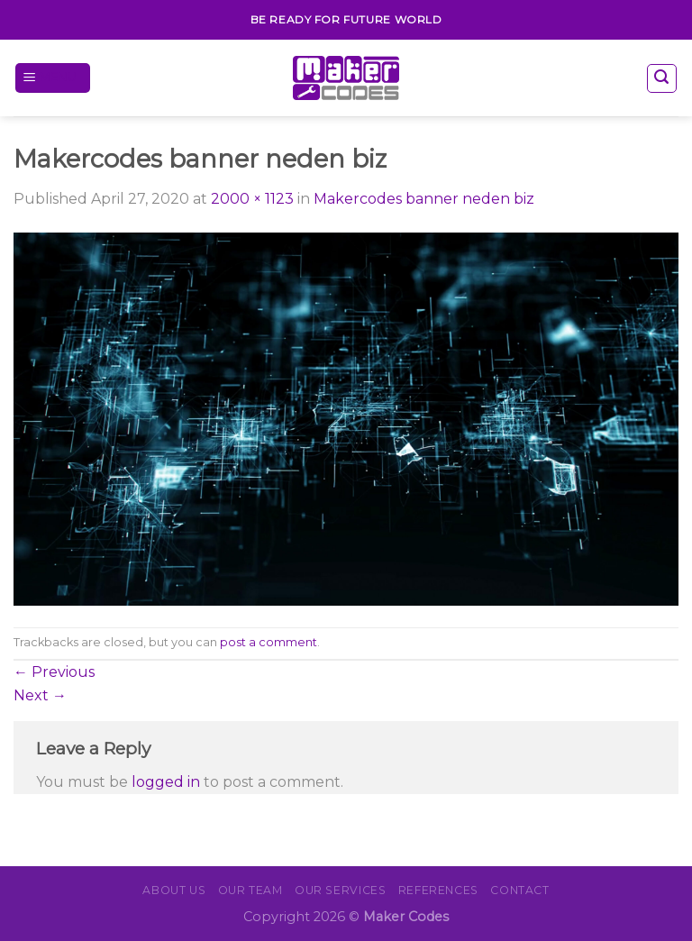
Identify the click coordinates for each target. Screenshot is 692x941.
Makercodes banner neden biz (424, 198)
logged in (166, 781)
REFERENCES (438, 890)
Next (40, 695)
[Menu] (52, 78)
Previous (54, 672)
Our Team (250, 890)
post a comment (268, 642)
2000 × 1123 (252, 198)
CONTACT (519, 890)
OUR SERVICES (340, 890)
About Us (173, 890)
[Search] (662, 78)
